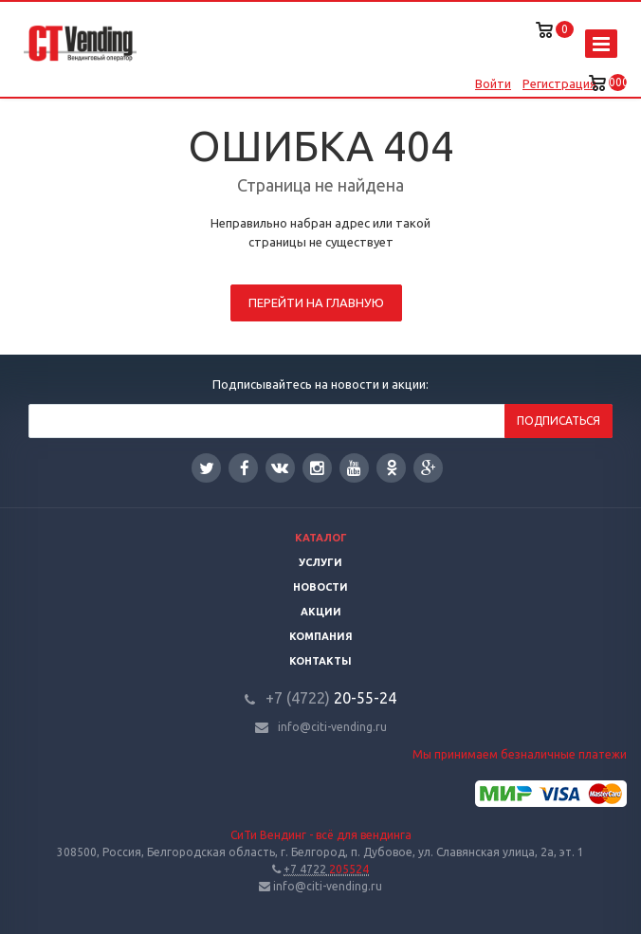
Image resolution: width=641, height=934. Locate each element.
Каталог (321, 537)
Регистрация (559, 83)
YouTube (354, 468)
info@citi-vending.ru (332, 727)
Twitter (206, 468)
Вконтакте (279, 467)
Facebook (244, 468)
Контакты (320, 661)
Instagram (317, 468)
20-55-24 (331, 697)
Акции (321, 611)
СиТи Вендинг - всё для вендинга (321, 835)
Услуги (320, 562)
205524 (326, 869)
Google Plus (428, 468)
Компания (321, 636)
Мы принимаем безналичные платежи (519, 754)
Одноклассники (391, 467)
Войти (493, 83)
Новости (320, 587)
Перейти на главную (316, 302)
